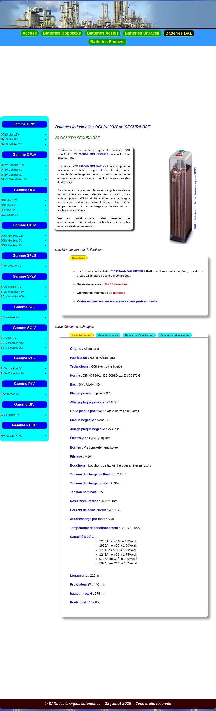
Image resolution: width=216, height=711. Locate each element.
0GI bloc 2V (8, 210)
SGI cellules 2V (10, 317)
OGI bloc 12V (9, 200)
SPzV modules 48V (12, 291)
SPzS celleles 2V (11, 266)
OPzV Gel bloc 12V (12, 165)
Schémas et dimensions (174, 335)
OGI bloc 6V (8, 205)
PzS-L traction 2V (11, 368)
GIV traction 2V (10, 414)
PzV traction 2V (10, 394)
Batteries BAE (178, 33)
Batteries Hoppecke (62, 33)
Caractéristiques (108, 335)
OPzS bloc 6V (9, 139)
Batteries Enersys (107, 41)
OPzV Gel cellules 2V (14, 179)
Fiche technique (81, 335)
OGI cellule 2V (9, 214)
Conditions (78, 258)
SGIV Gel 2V (8, 338)
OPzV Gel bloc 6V (11, 169)
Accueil (29, 33)
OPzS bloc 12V (10, 134)
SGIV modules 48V (12, 343)
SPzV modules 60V (12, 296)
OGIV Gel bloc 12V (12, 235)
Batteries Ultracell (142, 33)
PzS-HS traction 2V (12, 373)
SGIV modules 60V (12, 347)
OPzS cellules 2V (11, 144)
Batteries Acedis (103, 33)
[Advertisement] (108, 81)
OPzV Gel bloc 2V (11, 174)
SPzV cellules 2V (11, 286)
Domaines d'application (139, 335)
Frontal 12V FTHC (11, 435)
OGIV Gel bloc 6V (11, 240)
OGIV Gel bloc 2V (11, 245)
